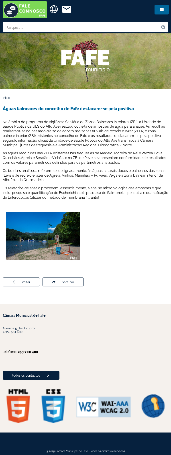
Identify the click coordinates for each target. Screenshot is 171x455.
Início (6, 97)
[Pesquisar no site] (82, 27)
